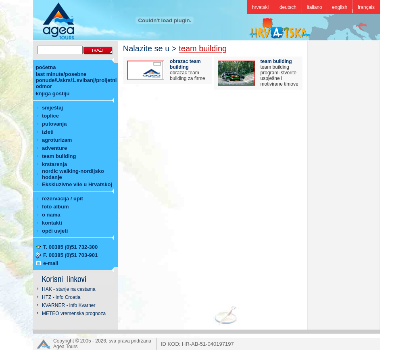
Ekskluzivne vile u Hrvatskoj (77, 184)
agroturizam (57, 140)
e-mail (50, 263)
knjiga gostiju (53, 93)
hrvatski (260, 7)
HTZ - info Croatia (61, 297)
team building (59, 156)
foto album (55, 207)
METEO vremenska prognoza (74, 313)
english (339, 7)
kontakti (52, 223)
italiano (314, 7)
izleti (48, 132)
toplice (50, 116)
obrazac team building (185, 64)
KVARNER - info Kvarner (69, 305)
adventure (54, 148)
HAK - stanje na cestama (69, 289)
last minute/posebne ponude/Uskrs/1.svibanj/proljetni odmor (76, 80)
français (366, 7)
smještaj (52, 108)
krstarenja (54, 164)
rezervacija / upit (62, 198)
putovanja (54, 124)
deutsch (288, 7)
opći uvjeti (55, 231)
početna (46, 67)
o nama (51, 215)
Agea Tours (65, 346)
